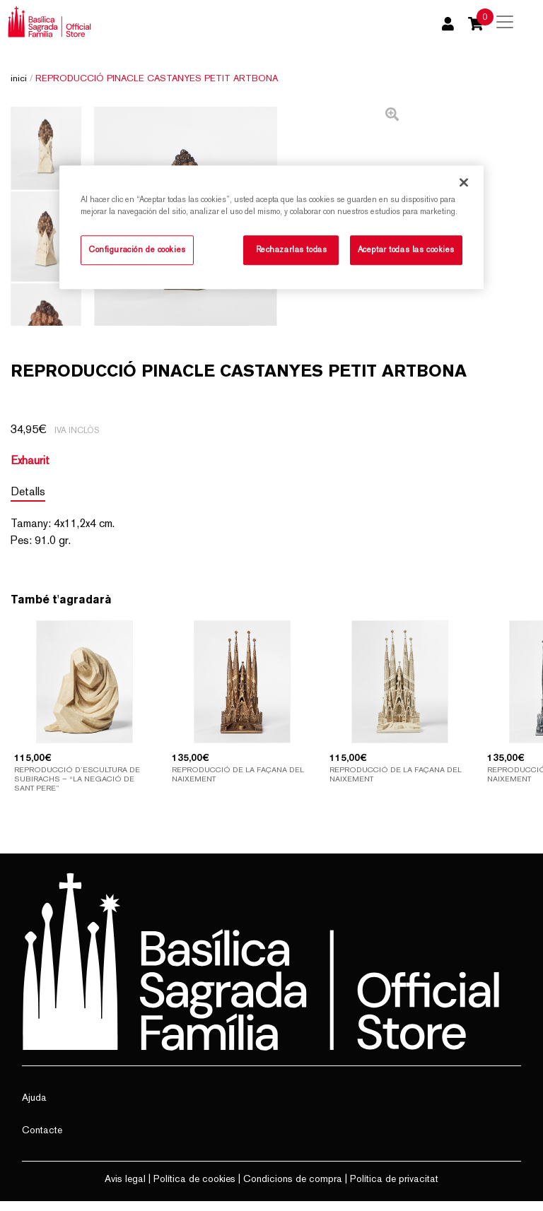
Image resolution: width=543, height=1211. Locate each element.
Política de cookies (194, 1188)
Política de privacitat (394, 1188)
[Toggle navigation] (504, 21)
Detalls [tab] (28, 501)
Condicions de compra (292, 1188)
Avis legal (125, 1188)
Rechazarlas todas (291, 249)
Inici (19, 78)
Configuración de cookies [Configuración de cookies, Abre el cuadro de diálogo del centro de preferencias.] (137, 249)
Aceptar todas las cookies (406, 249)
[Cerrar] (463, 182)
